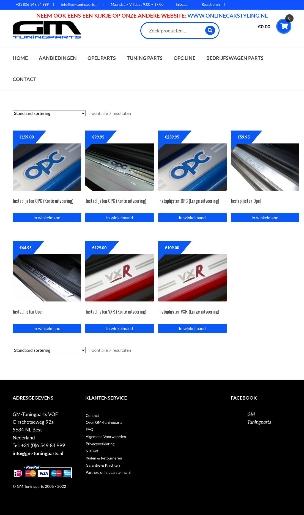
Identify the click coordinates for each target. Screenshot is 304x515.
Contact (24, 79)
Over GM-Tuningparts (104, 422)
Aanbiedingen (58, 58)
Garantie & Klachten (103, 465)
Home (20, 58)
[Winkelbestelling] (49, 113)
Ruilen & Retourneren (104, 458)
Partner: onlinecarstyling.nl (108, 472)
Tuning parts (145, 58)
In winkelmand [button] (47, 217)
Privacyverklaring (100, 443)
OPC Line (184, 58)
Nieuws (92, 450)
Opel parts (101, 58)
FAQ (89, 429)
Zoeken (210, 30)
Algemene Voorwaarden (106, 436)
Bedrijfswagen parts (235, 58)
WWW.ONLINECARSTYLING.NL (227, 15)
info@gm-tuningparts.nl (38, 453)
